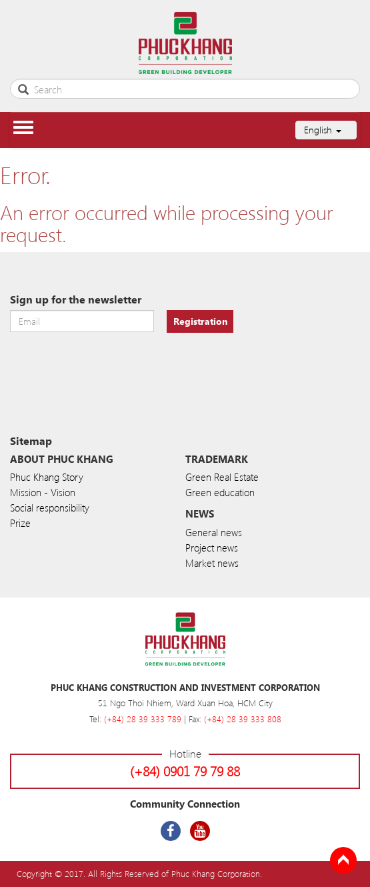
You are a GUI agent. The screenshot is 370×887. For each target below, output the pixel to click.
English (322, 129)
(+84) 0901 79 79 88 (185, 771)
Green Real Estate (222, 477)
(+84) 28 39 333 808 (242, 718)
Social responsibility (49, 507)
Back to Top (343, 860)
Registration (200, 321)
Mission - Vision (42, 492)
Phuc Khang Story (46, 477)
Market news (212, 563)
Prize (20, 523)
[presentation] (111, 365)
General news (213, 532)
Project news (211, 547)
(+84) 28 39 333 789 (142, 718)
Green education (220, 492)
